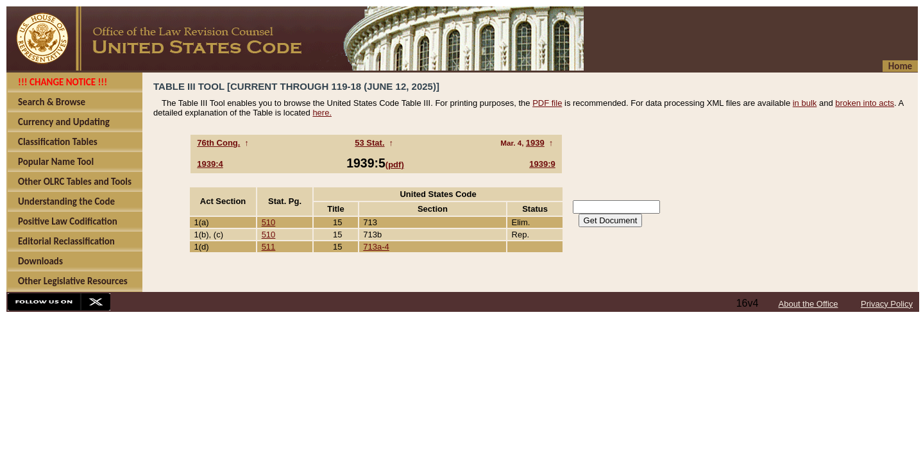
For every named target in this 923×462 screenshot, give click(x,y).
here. (322, 112)
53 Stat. (369, 143)
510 (269, 222)
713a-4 (376, 247)
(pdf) (394, 164)
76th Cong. (218, 143)
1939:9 (542, 164)
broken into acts (864, 103)
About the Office (808, 304)
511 (269, 247)
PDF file (547, 103)
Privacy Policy (887, 304)
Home (900, 66)
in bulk (805, 103)
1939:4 (210, 164)
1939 (535, 143)
